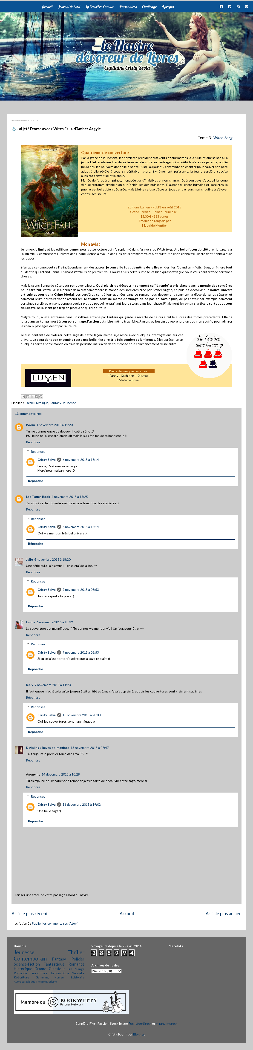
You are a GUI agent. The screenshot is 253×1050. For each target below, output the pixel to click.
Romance (76, 964)
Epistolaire (77, 977)
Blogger (138, 1034)
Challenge (149, 6)
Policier (77, 959)
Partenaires (128, 6)
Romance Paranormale (30, 973)
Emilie (30, 622)
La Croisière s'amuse (100, 6)
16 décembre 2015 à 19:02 (82, 804)
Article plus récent (30, 913)
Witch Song (222, 137)
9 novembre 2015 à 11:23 (52, 685)
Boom (30, 425)
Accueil (47, 6)
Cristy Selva (46, 460)
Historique (23, 968)
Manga (79, 969)
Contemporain (30, 958)
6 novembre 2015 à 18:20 (52, 559)
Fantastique (54, 964)
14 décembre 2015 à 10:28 (61, 774)
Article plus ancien (224, 913)
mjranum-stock (166, 1023)
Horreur (60, 977)
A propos (167, 6)
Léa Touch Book (38, 497)
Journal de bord (69, 6)
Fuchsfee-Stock (140, 1023)
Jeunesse (69, 403)
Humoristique (59, 973)
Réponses (38, 451)
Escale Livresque (37, 403)
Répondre (33, 442)
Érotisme (51, 981)
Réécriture (21, 977)
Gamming (42, 977)
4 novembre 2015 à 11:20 (54, 425)
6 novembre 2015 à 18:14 (81, 460)
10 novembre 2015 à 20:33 (82, 715)
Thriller (75, 952)
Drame (40, 968)
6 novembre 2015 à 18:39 (55, 622)
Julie (29, 559)
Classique (57, 968)
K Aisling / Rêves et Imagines (47, 748)
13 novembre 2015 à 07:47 (90, 748)
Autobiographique (24, 981)
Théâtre (41, 981)
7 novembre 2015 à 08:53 (81, 589)
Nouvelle (78, 973)
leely (29, 685)
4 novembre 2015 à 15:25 (70, 497)
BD (70, 969)
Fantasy (55, 403)
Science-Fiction (27, 964)
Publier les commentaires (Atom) (55, 923)
